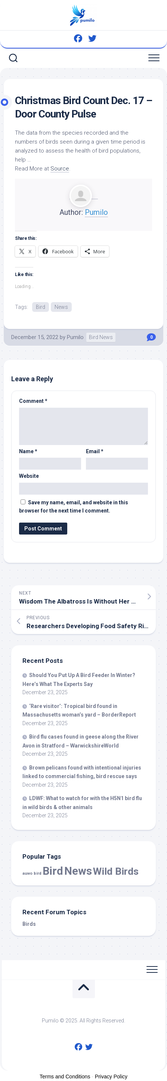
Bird (40, 307)
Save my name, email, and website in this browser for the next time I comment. (73, 506)
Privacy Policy (111, 1077)
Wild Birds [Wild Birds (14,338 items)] (116, 871)
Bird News (101, 337)
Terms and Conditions (65, 1077)
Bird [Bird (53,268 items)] (53, 871)
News (61, 307)
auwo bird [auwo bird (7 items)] (31, 873)
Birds (29, 924)
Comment (33, 401)
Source (59, 168)
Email (94, 451)
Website (29, 476)
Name (28, 451)
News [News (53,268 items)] (78, 871)
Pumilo (96, 212)
